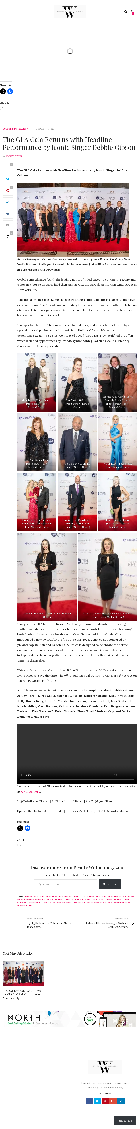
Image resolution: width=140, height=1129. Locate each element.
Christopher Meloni (85, 896)
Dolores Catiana (103, 899)
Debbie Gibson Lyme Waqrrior (116, 896)
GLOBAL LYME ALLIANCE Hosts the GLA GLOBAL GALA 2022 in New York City (22, 994)
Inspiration (21, 129)
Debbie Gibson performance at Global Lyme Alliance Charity (54, 899)
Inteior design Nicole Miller (47, 902)
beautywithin (13, 156)
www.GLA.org (30, 791)
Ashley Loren (63, 896)
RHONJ (29, 905)
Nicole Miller (90, 902)
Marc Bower (73, 902)
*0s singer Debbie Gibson (39, 896)
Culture (8, 129)
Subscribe (110, 884)
